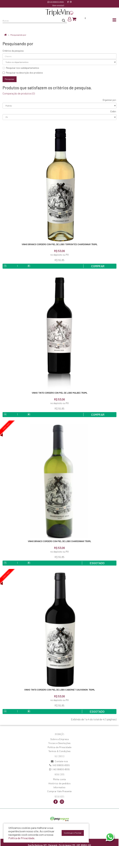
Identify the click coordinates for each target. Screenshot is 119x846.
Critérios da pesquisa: (13, 50)
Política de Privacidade (60, 747)
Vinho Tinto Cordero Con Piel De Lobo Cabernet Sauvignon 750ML (59, 689)
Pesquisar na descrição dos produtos (23, 72)
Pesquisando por (18, 35)
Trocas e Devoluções (59, 743)
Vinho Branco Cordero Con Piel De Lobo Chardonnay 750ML (59, 541)
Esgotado (97, 563)
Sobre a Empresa (59, 739)
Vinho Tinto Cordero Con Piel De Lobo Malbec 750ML (59, 392)
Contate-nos (59, 761)
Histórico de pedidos (59, 783)
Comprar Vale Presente (59, 791)
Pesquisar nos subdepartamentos (21, 68)
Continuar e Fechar (73, 833)
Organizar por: (109, 100)
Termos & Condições (59, 751)
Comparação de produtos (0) (19, 93)
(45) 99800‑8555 (55, 2)
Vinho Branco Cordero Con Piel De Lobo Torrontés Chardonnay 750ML (59, 244)
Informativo (59, 787)
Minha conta (59, 779)
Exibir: (113, 111)
